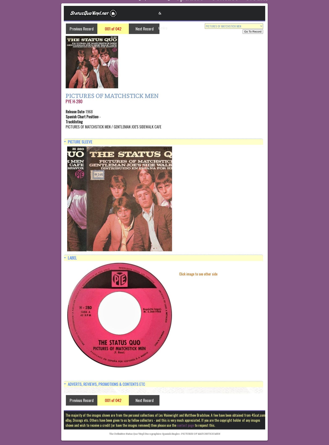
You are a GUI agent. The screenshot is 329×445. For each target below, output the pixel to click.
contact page (185, 426)
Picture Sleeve (80, 142)
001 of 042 (113, 29)
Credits (249, 13)
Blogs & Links (177, 13)
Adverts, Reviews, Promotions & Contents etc (106, 385)
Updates (204, 13)
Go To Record (252, 31)
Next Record (145, 29)
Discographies (144, 13)
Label (72, 258)
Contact (227, 13)
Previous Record (82, 29)
